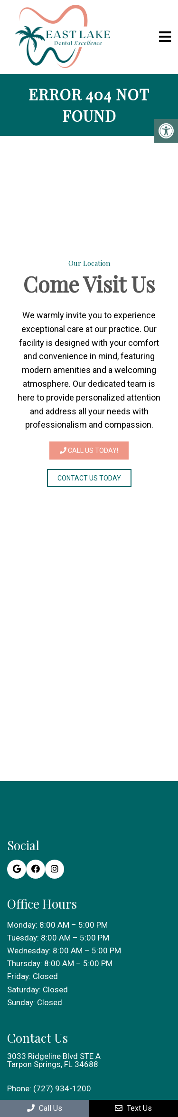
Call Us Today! (89, 450)
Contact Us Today (89, 478)
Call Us (44, 1108)
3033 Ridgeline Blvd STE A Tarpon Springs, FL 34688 (54, 1060)
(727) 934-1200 (62, 1089)
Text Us (133, 1108)
